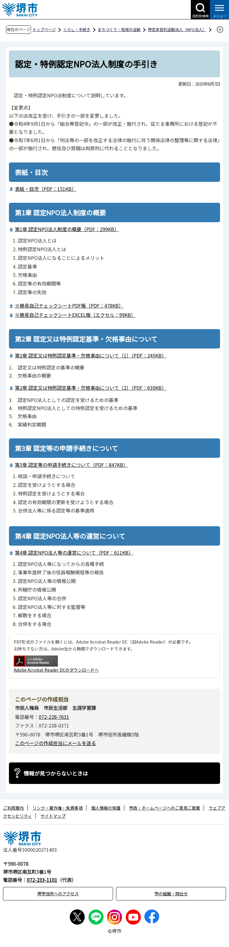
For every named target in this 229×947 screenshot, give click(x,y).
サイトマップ (53, 816)
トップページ (44, 29)
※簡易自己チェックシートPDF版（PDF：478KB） (69, 305)
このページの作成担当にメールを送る (55, 743)
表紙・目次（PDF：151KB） (45, 188)
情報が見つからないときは (56, 773)
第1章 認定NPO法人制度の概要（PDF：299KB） (67, 229)
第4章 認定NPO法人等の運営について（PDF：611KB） (74, 552)
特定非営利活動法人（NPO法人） (177, 29)
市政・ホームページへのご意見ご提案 (164, 808)
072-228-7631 (54, 716)
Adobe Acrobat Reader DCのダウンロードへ (56, 664)
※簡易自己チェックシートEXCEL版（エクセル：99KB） (75, 314)
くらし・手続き (76, 29)
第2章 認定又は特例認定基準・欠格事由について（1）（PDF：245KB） (90, 355)
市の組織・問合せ (171, 894)
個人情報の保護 (105, 808)
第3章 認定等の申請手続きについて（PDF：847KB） (71, 464)
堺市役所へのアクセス (58, 894)
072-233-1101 (42, 879)
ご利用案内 (13, 808)
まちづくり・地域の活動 (119, 29)
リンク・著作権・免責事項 (58, 808)
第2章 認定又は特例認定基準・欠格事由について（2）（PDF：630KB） (90, 387)
